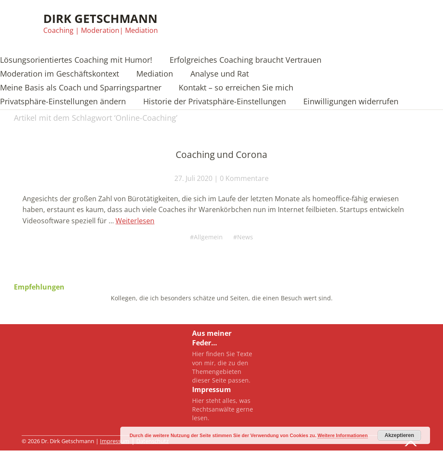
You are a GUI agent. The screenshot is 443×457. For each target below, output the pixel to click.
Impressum (114, 441)
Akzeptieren (399, 435)
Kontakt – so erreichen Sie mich (236, 88)
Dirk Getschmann (100, 18)
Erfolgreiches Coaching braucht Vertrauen (245, 60)
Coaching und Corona (221, 154)
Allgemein (208, 236)
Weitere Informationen (343, 435)
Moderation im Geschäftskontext (59, 74)
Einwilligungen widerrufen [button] (350, 101)
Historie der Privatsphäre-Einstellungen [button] (214, 101)
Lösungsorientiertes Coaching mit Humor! (76, 60)
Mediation (154, 74)
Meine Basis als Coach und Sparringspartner (80, 88)
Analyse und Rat (219, 74)
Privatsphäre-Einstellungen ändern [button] (63, 101)
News (247, 236)
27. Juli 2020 (193, 178)
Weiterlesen (135, 220)
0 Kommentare (244, 178)
